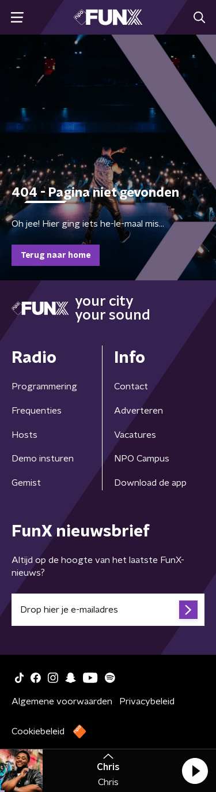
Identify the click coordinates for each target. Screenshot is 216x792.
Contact (131, 386)
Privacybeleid (147, 701)
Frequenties (37, 410)
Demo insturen (43, 458)
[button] (194, 770)
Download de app (150, 482)
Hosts (24, 435)
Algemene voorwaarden (62, 701)
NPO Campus (141, 458)
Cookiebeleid (38, 731)
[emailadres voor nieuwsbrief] (108, 610)
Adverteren (138, 410)
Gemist (26, 482)
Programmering (44, 386)
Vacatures (135, 435)
